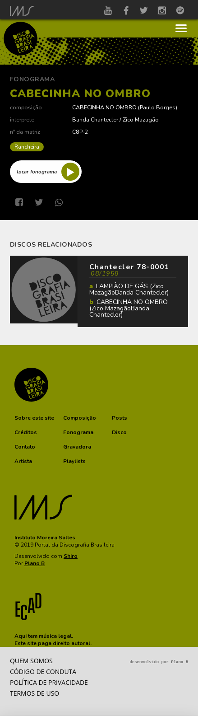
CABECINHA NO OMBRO (104, 107)
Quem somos (31, 660)
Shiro (71, 556)
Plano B (34, 563)
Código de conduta (43, 671)
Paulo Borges (157, 107)
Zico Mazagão (141, 119)
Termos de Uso (34, 693)
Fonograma (32, 79)
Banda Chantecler (95, 119)
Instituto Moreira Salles (44, 537)
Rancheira (26, 146)
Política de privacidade (49, 682)
